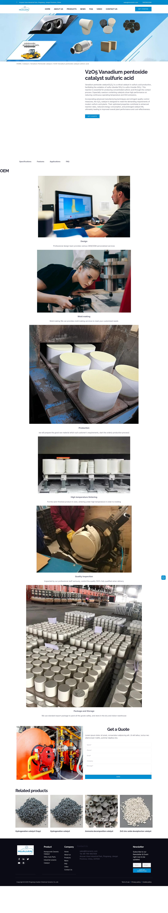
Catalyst (26, 64)
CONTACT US (111, 9)
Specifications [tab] (25, 188)
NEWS (83, 9)
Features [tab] (40, 188)
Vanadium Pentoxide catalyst (41, 64)
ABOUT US (58, 9)
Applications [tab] (55, 188)
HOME (47, 9)
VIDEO (99, 9)
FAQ (91, 9)
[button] (143, 9)
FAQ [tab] (67, 188)
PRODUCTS (71, 9)
